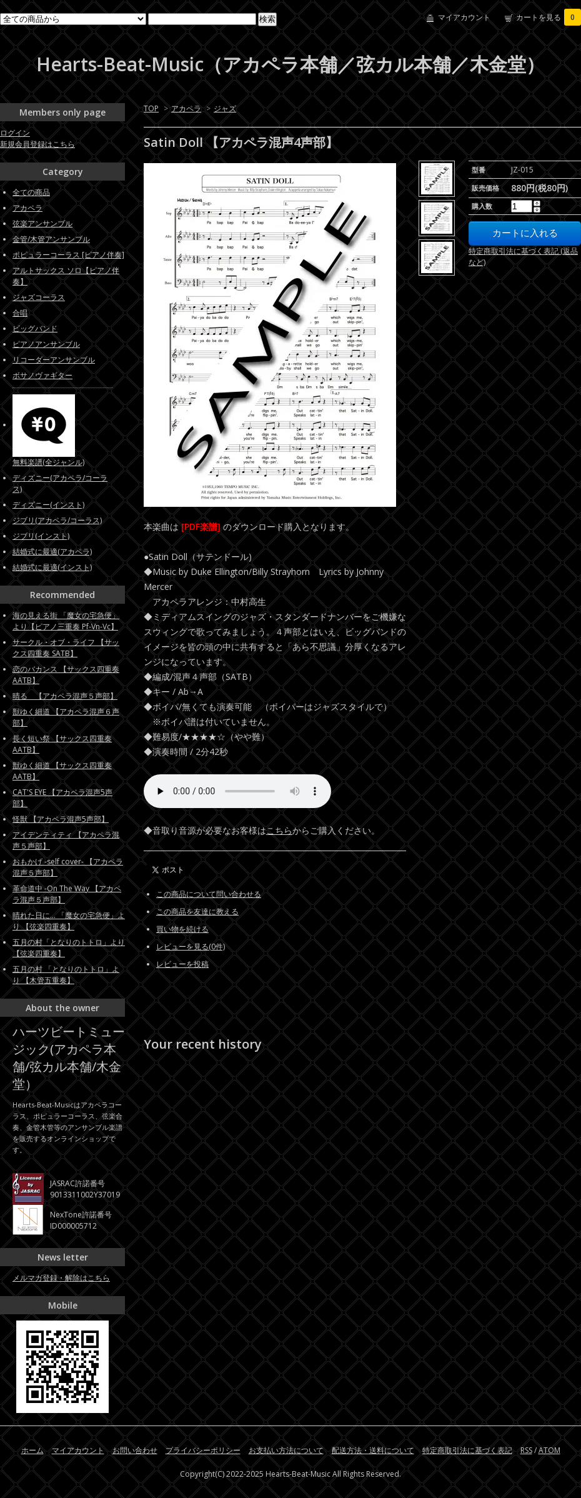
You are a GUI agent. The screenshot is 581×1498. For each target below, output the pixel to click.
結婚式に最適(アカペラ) (52, 551)
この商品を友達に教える (197, 911)
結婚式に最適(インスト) (52, 567)
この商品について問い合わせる (208, 894)
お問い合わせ (134, 1450)
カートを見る (548, 17)
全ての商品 (31, 192)
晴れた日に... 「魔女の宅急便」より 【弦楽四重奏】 (68, 921)
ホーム (32, 1450)
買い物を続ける (182, 929)
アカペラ (186, 108)
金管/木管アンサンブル (51, 239)
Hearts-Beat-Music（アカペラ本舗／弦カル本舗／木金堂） (290, 64)
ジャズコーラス (38, 297)
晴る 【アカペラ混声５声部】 (64, 696)
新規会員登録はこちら (37, 144)
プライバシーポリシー (203, 1450)
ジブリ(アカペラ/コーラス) (57, 520)
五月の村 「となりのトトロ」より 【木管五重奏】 (65, 975)
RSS (526, 1450)
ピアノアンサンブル (46, 344)
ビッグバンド (34, 328)
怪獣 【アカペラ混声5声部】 (60, 819)
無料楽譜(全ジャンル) (48, 462)
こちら (279, 830)
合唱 (19, 312)
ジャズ (225, 108)
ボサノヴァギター (42, 375)
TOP (151, 108)
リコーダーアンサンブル (53, 359)
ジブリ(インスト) (40, 536)
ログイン (15, 132)
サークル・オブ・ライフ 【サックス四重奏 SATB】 (65, 648)
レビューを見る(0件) (190, 946)
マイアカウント (464, 17)
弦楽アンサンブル (42, 223)
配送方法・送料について (373, 1450)
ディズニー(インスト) (48, 504)
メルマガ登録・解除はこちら (61, 1277)
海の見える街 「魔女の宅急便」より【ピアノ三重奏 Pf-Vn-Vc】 (65, 621)
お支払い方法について (286, 1450)
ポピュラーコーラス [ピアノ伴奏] (68, 254)
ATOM (549, 1450)
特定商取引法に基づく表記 (467, 1450)
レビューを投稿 (182, 964)
